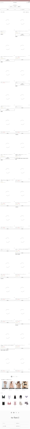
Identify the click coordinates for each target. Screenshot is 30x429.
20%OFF (11, 6)
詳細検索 (8, 9)
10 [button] (16, 376)
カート (28, 2)
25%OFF (15, 6)
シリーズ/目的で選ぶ (22, 9)
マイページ (4, 423)
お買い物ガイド (17, 423)
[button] (18, 376)
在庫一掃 (19, 6)
